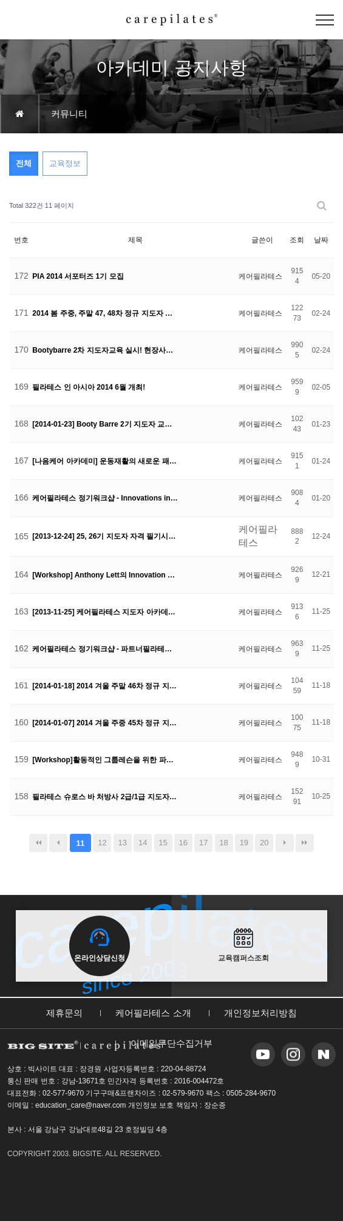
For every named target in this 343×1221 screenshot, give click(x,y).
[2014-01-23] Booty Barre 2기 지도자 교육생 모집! (105, 424)
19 (244, 842)
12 (102, 842)
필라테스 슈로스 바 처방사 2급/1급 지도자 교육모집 (105, 797)
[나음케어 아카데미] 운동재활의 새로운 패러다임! (105, 461)
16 (183, 842)
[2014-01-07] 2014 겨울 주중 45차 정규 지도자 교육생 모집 (105, 723)
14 (142, 842)
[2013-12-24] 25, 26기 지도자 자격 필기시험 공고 (105, 536)
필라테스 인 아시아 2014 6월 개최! (88, 387)
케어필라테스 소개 (153, 1013)
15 (162, 842)
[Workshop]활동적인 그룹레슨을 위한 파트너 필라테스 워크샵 (105, 760)
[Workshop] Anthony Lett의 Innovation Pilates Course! (105, 575)
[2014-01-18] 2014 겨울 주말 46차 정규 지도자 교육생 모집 (105, 686)
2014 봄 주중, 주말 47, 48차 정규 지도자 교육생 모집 (105, 313)
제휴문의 (64, 1013)
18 (223, 842)
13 (122, 842)
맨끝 (305, 843)
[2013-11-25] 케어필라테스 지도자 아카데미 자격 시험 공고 (105, 612)
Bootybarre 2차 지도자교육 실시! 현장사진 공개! (105, 350)
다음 (285, 843)
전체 (24, 163)
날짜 (321, 240)
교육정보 (65, 163)
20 (264, 842)
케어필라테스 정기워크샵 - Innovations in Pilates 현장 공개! (105, 498)
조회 (297, 240)
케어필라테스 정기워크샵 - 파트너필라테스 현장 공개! (105, 649)
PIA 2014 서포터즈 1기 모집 (77, 276)
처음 (38, 843)
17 (203, 842)
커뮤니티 (69, 113)
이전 (58, 843)
